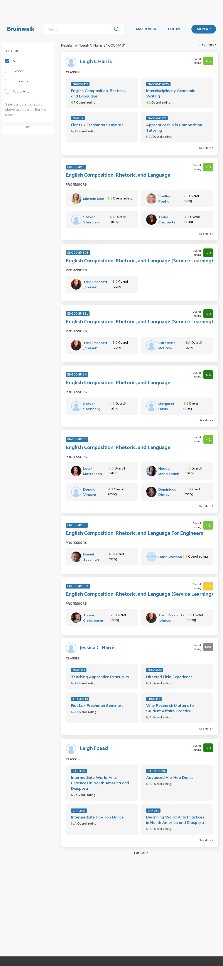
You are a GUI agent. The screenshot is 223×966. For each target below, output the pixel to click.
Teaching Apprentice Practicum (100, 676)
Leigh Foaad (94, 749)
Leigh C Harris (96, 62)
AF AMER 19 (80, 699)
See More (206, 147)
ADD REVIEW (146, 29)
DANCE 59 (79, 771)
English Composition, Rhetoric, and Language (98, 93)
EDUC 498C (155, 670)
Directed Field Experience (169, 676)
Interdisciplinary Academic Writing (170, 93)
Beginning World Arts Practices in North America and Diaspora (175, 820)
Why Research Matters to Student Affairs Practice (170, 708)
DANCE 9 (153, 810)
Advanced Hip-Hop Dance (170, 777)
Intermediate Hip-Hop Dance (97, 817)
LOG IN (174, 29)
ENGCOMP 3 (80, 84)
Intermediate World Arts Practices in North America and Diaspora (100, 783)
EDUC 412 (154, 699)
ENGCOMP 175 (157, 118)
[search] (78, 29)
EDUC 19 (78, 118)
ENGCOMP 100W (158, 84)
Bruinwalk (20, 29)
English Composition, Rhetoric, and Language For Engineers (134, 533)
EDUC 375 (79, 670)
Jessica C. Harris (98, 648)
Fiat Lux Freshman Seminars (97, 124)
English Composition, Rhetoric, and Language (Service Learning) (139, 261)
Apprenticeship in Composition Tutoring (174, 127)
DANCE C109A (157, 771)
